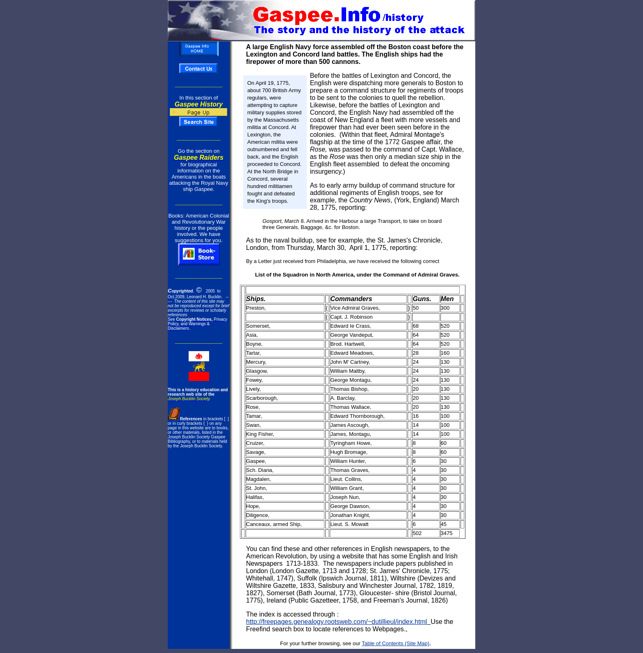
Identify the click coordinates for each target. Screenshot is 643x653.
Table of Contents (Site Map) (395, 643)
